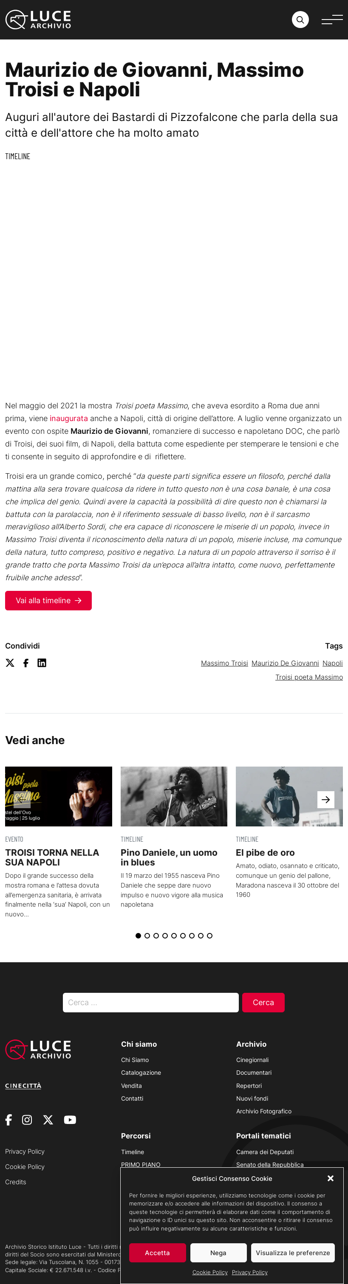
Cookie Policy (210, 1272)
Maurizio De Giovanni (285, 663)
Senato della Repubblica (270, 1164)
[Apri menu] (332, 19)
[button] (330, 1178)
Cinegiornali (252, 1059)
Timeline (17, 156)
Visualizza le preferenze (293, 1253)
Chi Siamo (135, 1059)
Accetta (157, 1253)
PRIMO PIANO (141, 1164)
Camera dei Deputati (265, 1151)
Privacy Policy (250, 1272)
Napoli (333, 663)
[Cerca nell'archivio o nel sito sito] (300, 19)
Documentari (254, 1072)
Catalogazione (141, 1072)
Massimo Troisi (224, 663)
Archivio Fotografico (263, 1111)
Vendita (131, 1085)
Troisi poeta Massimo (309, 677)
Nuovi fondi (252, 1098)
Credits (15, 1182)
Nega (218, 1253)
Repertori (249, 1085)
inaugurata (69, 418)
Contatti (132, 1098)
